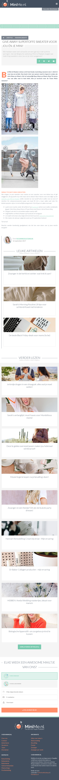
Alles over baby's (36, 738)
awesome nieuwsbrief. (46, 216)
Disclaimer (5, 750)
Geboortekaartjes (7, 765)
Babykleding (5, 759)
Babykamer (5, 763)
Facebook (35, 207)
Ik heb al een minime (12, 683)
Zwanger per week (37, 750)
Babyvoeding (35, 740)
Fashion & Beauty (21, 37)
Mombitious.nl (35, 774)
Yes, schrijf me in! (29, 710)
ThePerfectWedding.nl (43, 772)
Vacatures (4, 745)
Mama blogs (5, 768)
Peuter (33, 745)
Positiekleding (6, 770)
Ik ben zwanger (11, 676)
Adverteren (5, 743)
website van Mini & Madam (10, 199)
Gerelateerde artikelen (29, 647)
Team (3, 747)
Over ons (4, 738)
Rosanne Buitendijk (25, 238)
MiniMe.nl (14, 4)
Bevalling (34, 743)
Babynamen (5, 761)
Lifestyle (9, 37)
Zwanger (34, 747)
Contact (4, 740)
